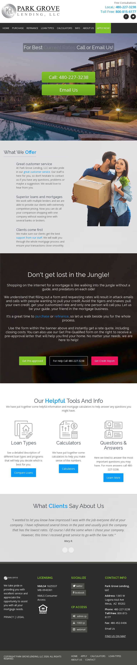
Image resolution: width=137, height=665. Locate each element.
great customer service (37, 171)
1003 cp (79, 623)
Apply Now (103, 28)
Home (6, 28)
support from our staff (29, 237)
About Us (88, 28)
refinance (61, 316)
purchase (42, 316)
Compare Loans (23, 472)
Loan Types (47, 28)
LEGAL (20, 617)
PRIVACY (9, 617)
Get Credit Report (105, 361)
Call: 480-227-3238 (68, 77)
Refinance (32, 28)
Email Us (68, 90)
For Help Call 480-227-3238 (68, 361)
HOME (74, 656)
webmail (79, 629)
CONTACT (90, 660)
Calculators (64, 28)
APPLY (84, 656)
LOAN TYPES (115, 656)
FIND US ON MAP (115, 636)
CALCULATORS (97, 656)
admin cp (80, 616)
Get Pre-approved (32, 361)
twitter (79, 586)
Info (77, 28)
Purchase (18, 28)
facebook (79, 592)
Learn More (113, 477)
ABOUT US (76, 660)
